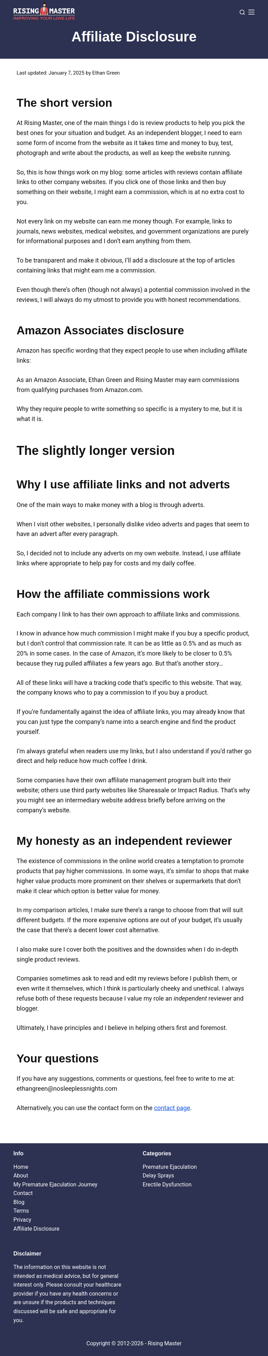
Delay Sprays (158, 1175)
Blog (19, 1202)
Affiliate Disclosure (36, 1228)
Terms (21, 1210)
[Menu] (251, 12)
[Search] (242, 12)
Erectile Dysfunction (167, 1184)
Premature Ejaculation (170, 1167)
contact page (172, 1107)
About (20, 1175)
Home (20, 1167)
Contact (23, 1193)
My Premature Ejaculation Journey (55, 1184)
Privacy (22, 1219)
